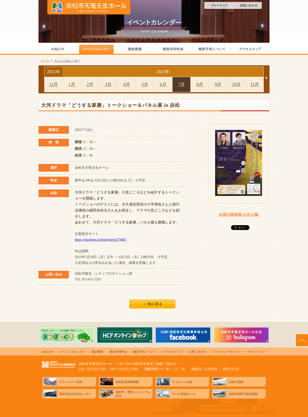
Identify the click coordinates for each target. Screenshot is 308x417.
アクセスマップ (172, 351)
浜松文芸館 (236, 382)
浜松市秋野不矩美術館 (243, 394)
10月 (236, 84)
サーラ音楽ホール (183, 394)
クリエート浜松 (182, 382)
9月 (218, 84)
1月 (72, 84)
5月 (145, 84)
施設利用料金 (118, 351)
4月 (126, 84)
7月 (181, 84)
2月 (90, 84)
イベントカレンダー (67, 60)
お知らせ (47, 351)
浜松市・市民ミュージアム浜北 (133, 394)
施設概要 (97, 351)
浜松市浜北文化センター (75, 394)
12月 (53, 84)
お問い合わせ (197, 351)
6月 (163, 84)
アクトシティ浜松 (70, 382)
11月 (254, 84)
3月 (108, 84)
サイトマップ (256, 351)
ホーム (45, 60)
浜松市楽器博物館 (127, 382)
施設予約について (144, 351)
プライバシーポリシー (226, 351)
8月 (200, 84)
